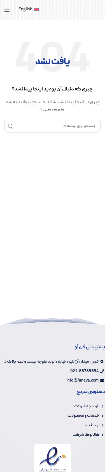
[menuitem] (29, 10)
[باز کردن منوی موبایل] (7, 9)
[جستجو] (52, 126)
